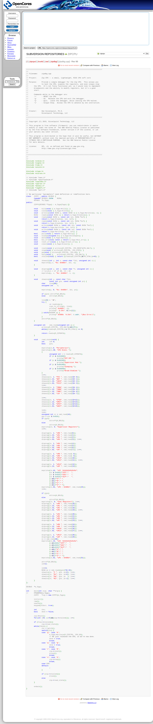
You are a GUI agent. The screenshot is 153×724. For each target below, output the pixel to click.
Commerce (10, 51)
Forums (10, 40)
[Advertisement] (12, 68)
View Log (115, 65)
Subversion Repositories (45, 54)
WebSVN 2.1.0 (91, 702)
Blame (105, 65)
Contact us (11, 58)
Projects (10, 38)
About (9, 42)
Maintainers (11, 56)
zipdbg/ (54, 61)
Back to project (29, 48)
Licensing (10, 49)
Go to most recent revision (69, 65)
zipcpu (72, 54)
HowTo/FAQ (11, 45)
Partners (10, 53)
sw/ (47, 61)
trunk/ (40, 61)
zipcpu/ (32, 61)
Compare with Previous (91, 65)
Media (9, 47)
